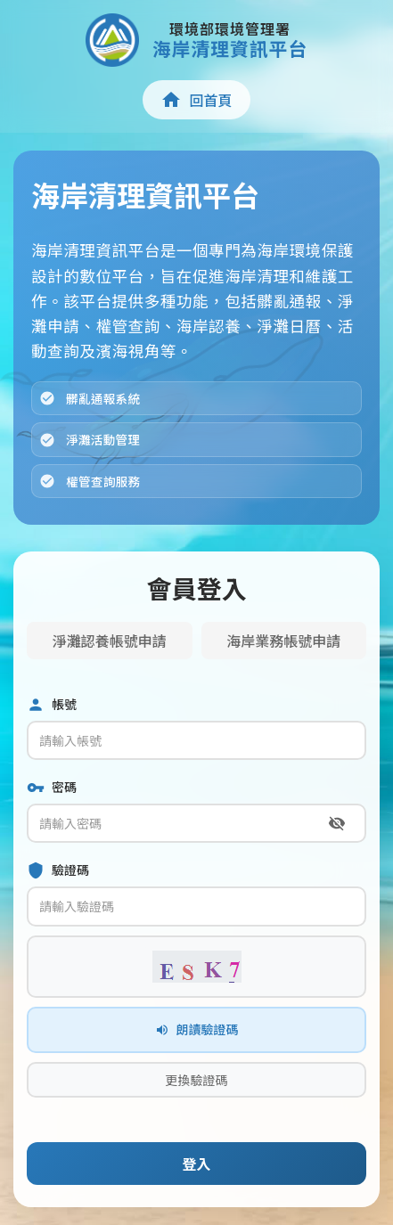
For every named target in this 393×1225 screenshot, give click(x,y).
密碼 (52, 787)
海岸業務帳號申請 (283, 640)
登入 (196, 1163)
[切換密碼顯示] (337, 823)
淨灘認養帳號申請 (110, 640)
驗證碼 (58, 870)
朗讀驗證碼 (197, 1029)
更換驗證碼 (197, 1080)
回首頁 (196, 99)
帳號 (52, 704)
